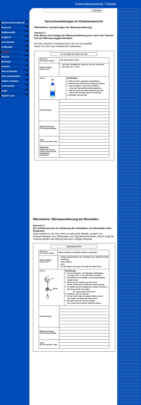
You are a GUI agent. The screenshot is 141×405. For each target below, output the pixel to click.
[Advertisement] (14, 119)
